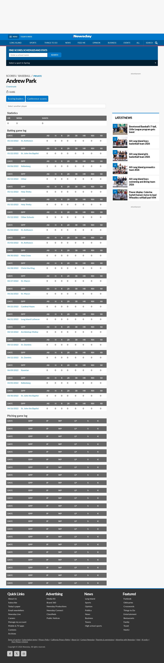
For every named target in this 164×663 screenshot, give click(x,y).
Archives (12, 631)
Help (138, 637)
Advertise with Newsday (125, 637)
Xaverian (24, 367)
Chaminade (10, 83)
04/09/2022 (11, 367)
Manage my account (17, 619)
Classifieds (51, 611)
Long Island (16, 43)
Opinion (96, 43)
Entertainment (130, 611)
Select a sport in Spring (18, 63)
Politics (88, 607)
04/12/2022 (11, 354)
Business (112, 43)
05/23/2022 (11, 138)
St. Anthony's (26, 138)
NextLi (126, 627)
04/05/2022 (11, 380)
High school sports (93, 623)
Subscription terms (29, 637)
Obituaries (128, 599)
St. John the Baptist (29, 150)
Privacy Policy (44, 637)
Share (9, 89)
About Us (12, 596)
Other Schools (26, 214)
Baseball (23, 73)
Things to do (50, 43)
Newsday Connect (55, 607)
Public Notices (53, 615)
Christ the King (27, 265)
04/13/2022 (11, 342)
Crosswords (129, 603)
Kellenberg (24, 163)
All (138, 43)
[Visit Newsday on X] (16, 651)
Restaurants (129, 615)
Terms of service (14, 637)
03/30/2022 (11, 393)
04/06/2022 (11, 163)
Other (22, 176)
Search (53, 55)
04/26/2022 (11, 291)
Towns (88, 619)
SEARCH (152, 43)
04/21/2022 (11, 316)
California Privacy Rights (60, 637)
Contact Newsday (87, 637)
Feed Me (81, 43)
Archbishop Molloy (28, 329)
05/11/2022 (11, 189)
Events (127, 43)
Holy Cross (25, 252)
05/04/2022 (11, 227)
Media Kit (51, 596)
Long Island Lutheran (29, 316)
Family (126, 619)
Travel (126, 623)
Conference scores (36, 95)
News (68, 43)
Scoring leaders (14, 95)
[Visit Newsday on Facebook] (10, 651)
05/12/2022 (11, 214)
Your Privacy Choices (19, 639)
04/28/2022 (11, 265)
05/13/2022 (11, 176)
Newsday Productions (56, 603)
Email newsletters (16, 607)
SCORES (10, 73)
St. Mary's (24, 278)
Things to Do (129, 607)
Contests (12, 627)
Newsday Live (14, 611)
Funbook (127, 596)
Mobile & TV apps (16, 623)
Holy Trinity (25, 189)
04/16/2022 (11, 405)
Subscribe (12, 599)
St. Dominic (25, 342)
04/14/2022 (11, 329)
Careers (11, 615)
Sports (33, 43)
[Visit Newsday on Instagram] (23, 651)
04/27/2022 (11, 278)
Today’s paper (14, 603)
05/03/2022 (11, 240)
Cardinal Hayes (27, 303)
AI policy (145, 637)
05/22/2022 (11, 150)
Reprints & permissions (105, 637)
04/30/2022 (11, 252)
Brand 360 (51, 599)
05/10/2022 (11, 201)
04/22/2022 (11, 303)
